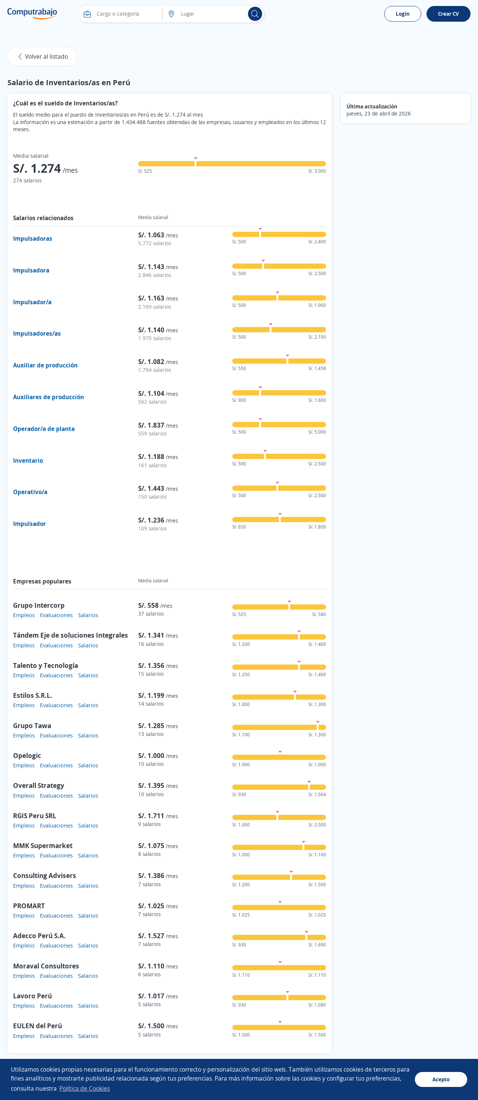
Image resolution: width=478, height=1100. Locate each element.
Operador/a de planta (44, 429)
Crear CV (448, 13)
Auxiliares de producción (48, 397)
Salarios (88, 615)
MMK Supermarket (42, 845)
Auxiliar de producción (45, 365)
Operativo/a (30, 492)
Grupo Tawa (32, 725)
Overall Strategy (38, 785)
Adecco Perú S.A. (39, 935)
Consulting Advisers (44, 875)
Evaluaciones (56, 615)
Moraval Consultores (46, 965)
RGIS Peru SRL (34, 815)
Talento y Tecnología (45, 665)
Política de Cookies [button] (84, 1088)
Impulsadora (31, 270)
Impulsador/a (32, 302)
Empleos (24, 615)
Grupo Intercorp (39, 605)
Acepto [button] (441, 1079)
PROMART (29, 905)
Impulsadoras (32, 238)
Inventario (28, 460)
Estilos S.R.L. (32, 695)
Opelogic (27, 755)
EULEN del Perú (37, 1025)
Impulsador (29, 524)
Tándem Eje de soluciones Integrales (70, 635)
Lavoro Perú (32, 995)
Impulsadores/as (37, 333)
